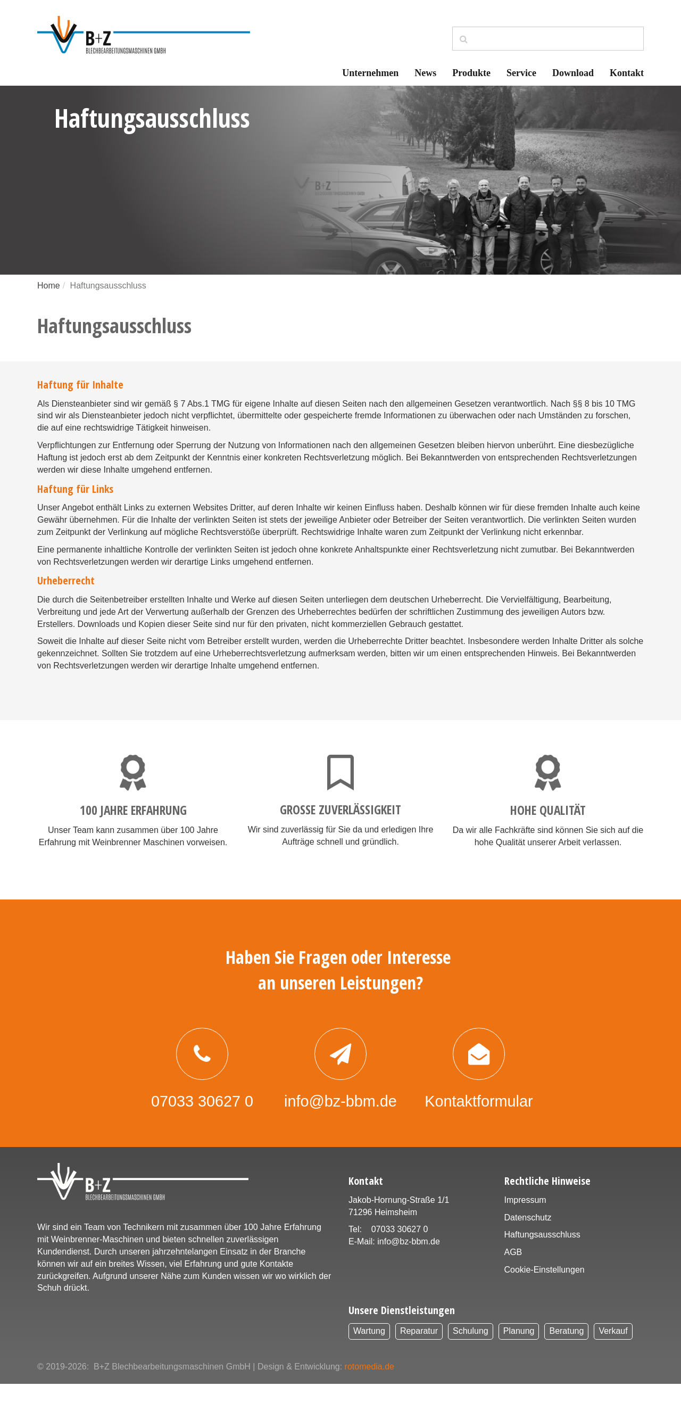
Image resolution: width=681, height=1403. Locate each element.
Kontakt (627, 73)
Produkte (471, 73)
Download (573, 73)
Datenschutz (528, 1236)
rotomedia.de (369, 1385)
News (425, 73)
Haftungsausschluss (542, 1253)
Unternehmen (370, 73)
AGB (513, 1271)
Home (48, 285)
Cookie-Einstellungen (544, 1288)
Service (521, 73)
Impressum (525, 1219)
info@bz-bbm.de (408, 1260)
